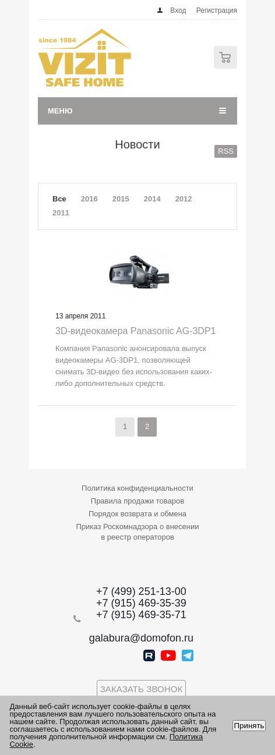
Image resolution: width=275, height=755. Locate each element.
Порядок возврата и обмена (137, 513)
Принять (249, 725)
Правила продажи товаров (137, 501)
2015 (120, 198)
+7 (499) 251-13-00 (141, 591)
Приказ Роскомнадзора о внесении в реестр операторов (137, 531)
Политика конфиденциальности (137, 488)
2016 (89, 198)
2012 (183, 198)
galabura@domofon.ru (141, 638)
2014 (152, 198)
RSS (226, 151)
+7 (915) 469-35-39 (141, 603)
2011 (60, 212)
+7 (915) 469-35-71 (141, 615)
